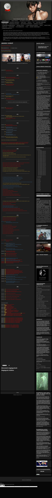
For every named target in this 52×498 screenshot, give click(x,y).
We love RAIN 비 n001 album (40, 302)
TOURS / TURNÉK (4, 23)
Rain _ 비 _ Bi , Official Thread (40, 366)
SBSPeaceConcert (46, 213)
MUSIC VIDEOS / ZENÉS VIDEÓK (41, 22)
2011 (38, 190)
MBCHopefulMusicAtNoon (47, 218)
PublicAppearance (43, 220)
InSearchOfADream (39, 205)
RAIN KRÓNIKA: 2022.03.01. (42, 173)
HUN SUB (41, 25)
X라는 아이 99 (43, 222)
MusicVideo (44, 209)
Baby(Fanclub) (38, 210)
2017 (38, 183)
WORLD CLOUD (4, 26)
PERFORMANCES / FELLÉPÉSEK (14, 23)
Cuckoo (43, 210)
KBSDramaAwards (47, 215)
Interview (48, 210)
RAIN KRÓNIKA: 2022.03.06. (42, 167)
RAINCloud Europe (39, 288)
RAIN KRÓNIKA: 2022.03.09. (42, 164)
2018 (38, 182)
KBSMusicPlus (38, 208)
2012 (38, 189)
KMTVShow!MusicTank (39, 206)
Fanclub (42, 202)
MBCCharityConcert (46, 217)
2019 (38, 181)
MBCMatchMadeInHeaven (39, 212)
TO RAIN (27, 26)
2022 (38, 149)
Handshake (49, 214)
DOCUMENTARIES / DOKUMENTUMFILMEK (8, 25)
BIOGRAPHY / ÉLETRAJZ (6, 20)
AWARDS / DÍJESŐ (5, 22)
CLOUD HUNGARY (11, 26)
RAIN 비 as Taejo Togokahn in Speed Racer (42, 314)
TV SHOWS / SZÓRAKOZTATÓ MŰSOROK (32, 25)
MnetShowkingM (38, 207)
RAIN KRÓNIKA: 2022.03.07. (42, 166)
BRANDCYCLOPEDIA (47, 25)
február (39, 176)
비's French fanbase (39, 291)
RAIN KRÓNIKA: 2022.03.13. (42, 159)
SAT (47, 220)
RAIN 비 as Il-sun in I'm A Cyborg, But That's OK (42, 313)
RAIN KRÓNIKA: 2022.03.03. (42, 171)
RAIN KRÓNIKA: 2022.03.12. (42, 160)
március (39, 150)
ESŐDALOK (29, 22)
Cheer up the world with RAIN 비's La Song (42, 301)
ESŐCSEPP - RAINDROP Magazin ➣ (35, 26)
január (39, 177)
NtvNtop (45, 219)
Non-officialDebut (46, 212)
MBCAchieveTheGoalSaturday (45, 208)
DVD (33, 22)
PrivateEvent (37, 220)
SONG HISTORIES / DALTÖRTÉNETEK (26, 23)
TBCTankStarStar (39, 222)
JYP (37, 202)
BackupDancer (45, 200)
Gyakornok (46, 214)
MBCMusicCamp (47, 206)
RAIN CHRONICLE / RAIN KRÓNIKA (25, 20)
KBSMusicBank (47, 205)
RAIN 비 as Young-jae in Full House (41, 310)
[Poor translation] (3, 485)
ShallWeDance (46, 207)
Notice (43, 219)
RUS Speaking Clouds (39, 298)
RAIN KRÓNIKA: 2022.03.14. (42, 158)
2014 (38, 187)
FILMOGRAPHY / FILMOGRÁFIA (38, 23)
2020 (38, 180)
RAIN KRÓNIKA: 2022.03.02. (42, 172)
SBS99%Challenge (46, 203)
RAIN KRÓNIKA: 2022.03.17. (42, 154)
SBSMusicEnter (40, 213)
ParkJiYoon (38, 203)
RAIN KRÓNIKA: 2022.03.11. (42, 161)
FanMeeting (40, 214)
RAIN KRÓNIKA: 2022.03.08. (42, 165)
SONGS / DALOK (23, 22)
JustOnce (42, 215)
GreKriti (43, 214)
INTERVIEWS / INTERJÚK (20, 25)
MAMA (39, 217)
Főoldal (17, 392)
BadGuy (47, 202)
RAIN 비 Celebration (39, 299)
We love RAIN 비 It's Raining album (41, 305)
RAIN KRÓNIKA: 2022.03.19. (42, 152)
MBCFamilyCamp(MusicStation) (39, 218)
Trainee (38, 200)
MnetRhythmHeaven (38, 219)
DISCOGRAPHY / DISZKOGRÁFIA (14, 22)
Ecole (37, 214)
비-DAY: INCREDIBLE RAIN (20, 26)
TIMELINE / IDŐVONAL (14, 20)
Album (48, 209)
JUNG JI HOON (38, 364)
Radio (50, 212)
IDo (38, 215)
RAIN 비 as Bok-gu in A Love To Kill (41, 311)
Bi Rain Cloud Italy (38, 292)
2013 (38, 188)
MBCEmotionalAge (38, 209)
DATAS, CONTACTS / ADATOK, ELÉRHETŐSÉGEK (39, 20)
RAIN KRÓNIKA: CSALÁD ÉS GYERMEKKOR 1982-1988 (41, 228)
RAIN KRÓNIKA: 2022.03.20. (42, 151)
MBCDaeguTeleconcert (39, 211)
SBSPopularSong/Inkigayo (40, 204)
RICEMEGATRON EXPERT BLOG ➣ (7, 28)
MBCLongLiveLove (46, 211)
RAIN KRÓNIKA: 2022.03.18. (42, 153)
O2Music (49, 219)
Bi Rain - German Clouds (39, 295)
